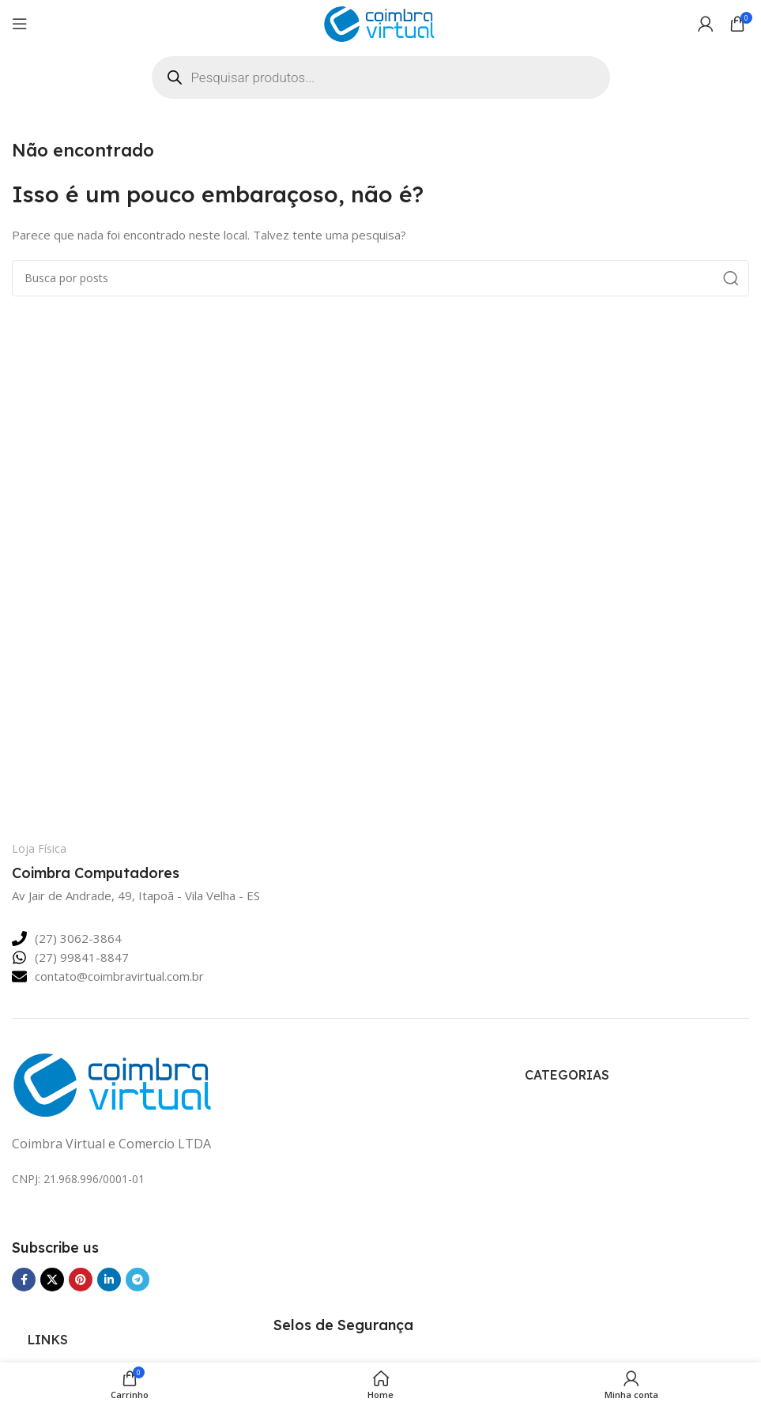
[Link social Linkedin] (109, 1279)
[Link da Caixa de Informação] (123, 862)
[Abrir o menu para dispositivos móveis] (20, 24)
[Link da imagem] (115, 1083)
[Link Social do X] (52, 1279)
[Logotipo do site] (381, 22)
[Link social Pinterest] (80, 1279)
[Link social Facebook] (24, 1279)
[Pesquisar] (380, 278)
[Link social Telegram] (137, 1279)
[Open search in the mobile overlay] (381, 77)
